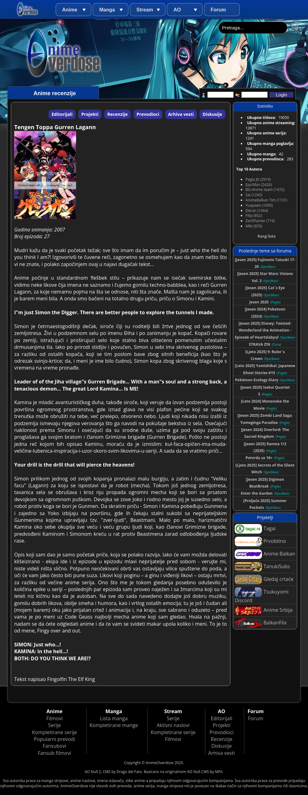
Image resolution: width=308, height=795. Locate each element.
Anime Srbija (264, 610)
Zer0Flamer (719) (260, 220)
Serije (54, 725)
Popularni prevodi (54, 739)
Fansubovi (54, 745)
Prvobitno (260, 541)
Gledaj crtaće (264, 579)
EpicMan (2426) (259, 184)
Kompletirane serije (54, 732)
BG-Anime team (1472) (265, 189)
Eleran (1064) (257, 210)
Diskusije (212, 114)
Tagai (255, 529)
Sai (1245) (254, 194)
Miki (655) (254, 226)
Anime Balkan (265, 554)
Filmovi (54, 718)
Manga (107, 9)
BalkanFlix (261, 623)
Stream (144, 9)
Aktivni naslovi (173, 725)
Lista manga (114, 718)
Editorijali (62, 114)
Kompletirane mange (114, 725)
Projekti (89, 114)
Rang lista (267, 236)
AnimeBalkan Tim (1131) (266, 200)
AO (177, 9)
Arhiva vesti (181, 114)
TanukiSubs (262, 567)
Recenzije (117, 114)
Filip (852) (254, 215)
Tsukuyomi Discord (262, 595)
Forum (218, 9)
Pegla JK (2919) (258, 179)
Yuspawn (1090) (259, 205)
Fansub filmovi (54, 753)
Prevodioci (148, 114)
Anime (69, 9)
